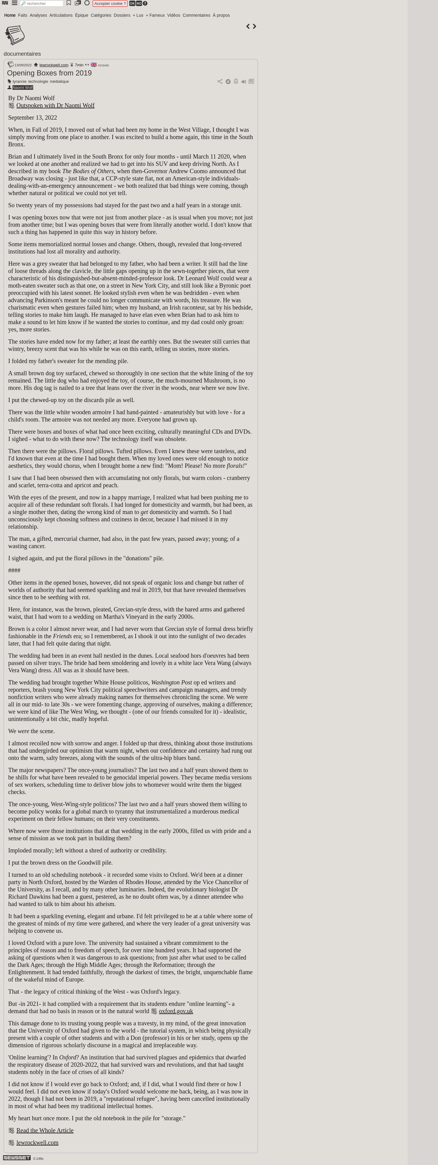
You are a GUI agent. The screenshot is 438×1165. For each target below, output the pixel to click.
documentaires (22, 54)
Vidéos (173, 15)
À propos (221, 15)
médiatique (59, 81)
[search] (41, 3)
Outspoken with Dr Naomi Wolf (55, 105)
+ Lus (138, 15)
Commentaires (196, 15)
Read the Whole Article (45, 1130)
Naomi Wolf (23, 87)
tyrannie (20, 81)
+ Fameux (155, 15)
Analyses (38, 15)
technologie (38, 81)
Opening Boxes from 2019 (49, 73)
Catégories (101, 15)
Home (10, 15)
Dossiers (122, 15)
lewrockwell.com (54, 65)
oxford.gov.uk (176, 1011)
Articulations (61, 15)
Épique (82, 15)
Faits (22, 15)
